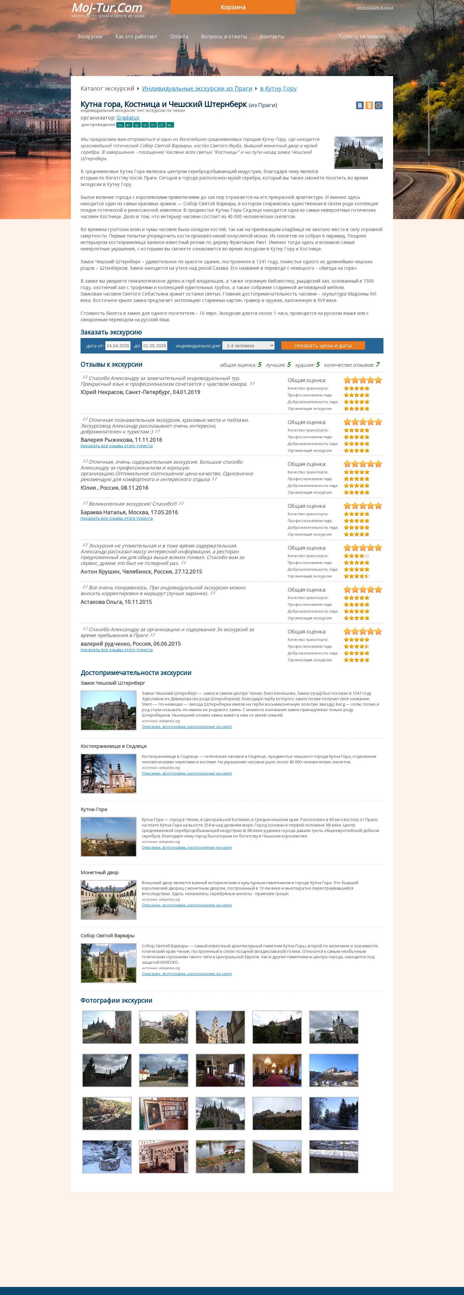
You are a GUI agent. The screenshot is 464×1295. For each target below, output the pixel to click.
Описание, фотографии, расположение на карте (187, 726)
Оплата (179, 36)
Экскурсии (89, 36)
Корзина (233, 7)
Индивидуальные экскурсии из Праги (197, 88)
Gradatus (128, 117)
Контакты (272, 36)
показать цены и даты (323, 345)
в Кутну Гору (278, 88)
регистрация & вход (375, 7)
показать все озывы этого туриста (117, 446)
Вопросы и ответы (224, 36)
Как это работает (136, 36)
